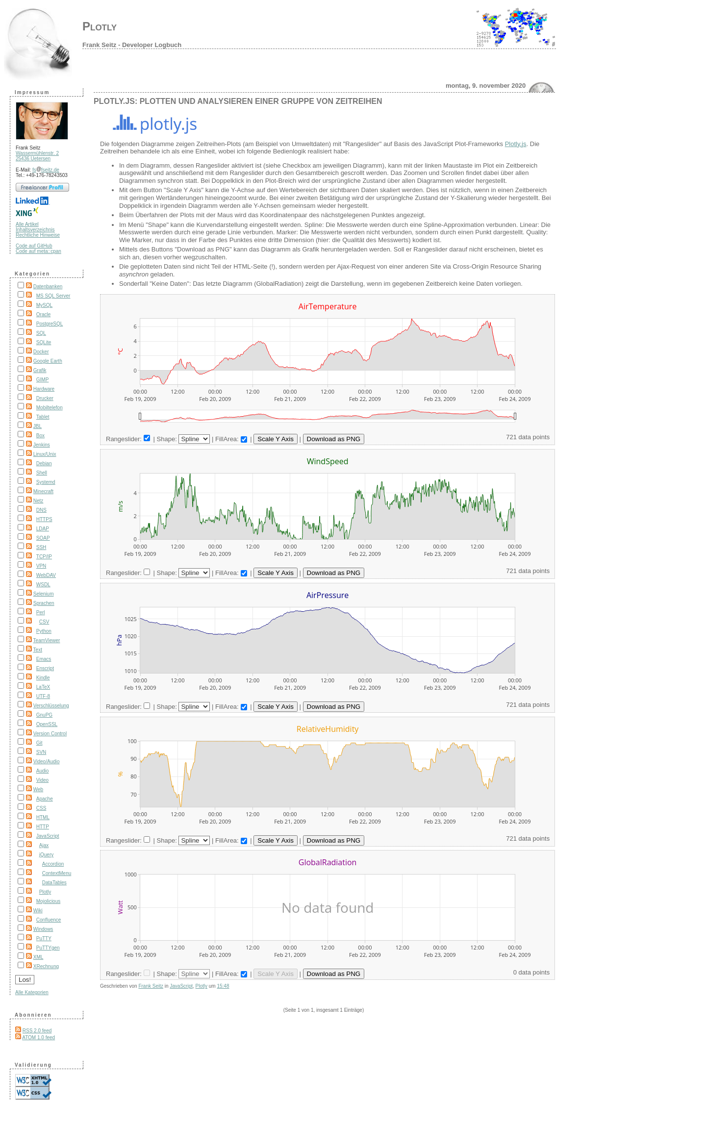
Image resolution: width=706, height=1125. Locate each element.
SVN (41, 752)
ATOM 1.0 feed (38, 1037)
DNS (41, 510)
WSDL (43, 584)
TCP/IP (44, 556)
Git (39, 743)
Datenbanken (48, 286)
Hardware (43, 389)
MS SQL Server (53, 296)
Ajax (44, 845)
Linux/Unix (44, 454)
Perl (40, 612)
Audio (42, 771)
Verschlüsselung (51, 705)
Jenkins (41, 445)
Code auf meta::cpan (38, 251)
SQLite (43, 342)
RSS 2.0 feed (37, 1030)
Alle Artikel (27, 224)
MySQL (44, 305)
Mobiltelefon (49, 407)
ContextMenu (56, 873)
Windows (43, 929)
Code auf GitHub (34, 246)
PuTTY (43, 938)
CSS (41, 808)
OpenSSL (46, 724)
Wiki (38, 910)
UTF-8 (43, 696)
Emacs (43, 659)
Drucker (44, 398)
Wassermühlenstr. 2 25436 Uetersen (37, 155)
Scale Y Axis (275, 439)
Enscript (45, 668)
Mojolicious (48, 901)
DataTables (54, 882)
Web (38, 789)
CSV (44, 622)
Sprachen (43, 603)
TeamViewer (46, 640)
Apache (44, 798)
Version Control (50, 733)
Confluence (48, 920)
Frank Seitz (150, 986)
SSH (41, 547)
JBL (37, 426)
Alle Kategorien (32, 992)
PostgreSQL (49, 323)
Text (37, 649)
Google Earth (47, 361)
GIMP (42, 379)
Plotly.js (516, 144)
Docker (41, 351)
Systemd (45, 482)
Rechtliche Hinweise (38, 235)
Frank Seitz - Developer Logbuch (131, 45)
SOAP (43, 538)
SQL (41, 333)
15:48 (223, 986)
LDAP (42, 528)
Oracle (43, 314)
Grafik (40, 370)
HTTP (42, 826)
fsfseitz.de (45, 170)
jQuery (46, 854)
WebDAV (46, 575)
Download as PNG (334, 439)
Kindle (43, 677)
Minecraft (43, 491)
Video (42, 780)
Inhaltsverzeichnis (35, 229)
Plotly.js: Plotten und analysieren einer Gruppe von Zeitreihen (238, 101)
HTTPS (44, 519)
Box (40, 435)
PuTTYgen (48, 947)
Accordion (53, 864)
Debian (44, 463)
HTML (43, 817)
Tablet (43, 417)
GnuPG (44, 715)
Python (43, 631)
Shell (41, 472)
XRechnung (46, 966)
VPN (41, 566)
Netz (38, 500)
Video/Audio (46, 761)
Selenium (43, 594)
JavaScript (47, 836)
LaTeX (43, 687)
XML (38, 957)
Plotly (99, 26)
